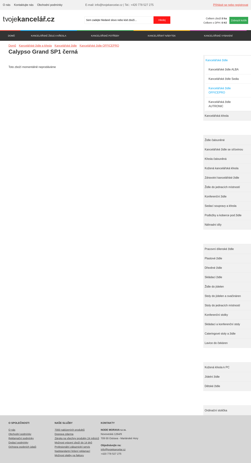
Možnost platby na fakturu (69, 455)
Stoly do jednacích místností (222, 305)
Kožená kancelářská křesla (221, 168)
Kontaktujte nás (23, 4)
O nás (6, 4)
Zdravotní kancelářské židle (222, 177)
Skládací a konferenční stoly (222, 324)
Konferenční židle (216, 196)
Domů (11, 35)
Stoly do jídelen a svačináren (223, 295)
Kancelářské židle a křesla (48, 35)
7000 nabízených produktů (70, 429)
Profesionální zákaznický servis (72, 446)
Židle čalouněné (215, 140)
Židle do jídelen (214, 286)
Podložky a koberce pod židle (223, 215)
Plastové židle (213, 258)
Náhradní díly (213, 224)
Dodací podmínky (18, 442)
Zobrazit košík (239, 20)
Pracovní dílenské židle (219, 248)
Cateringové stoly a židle (220, 333)
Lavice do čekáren (216, 343)
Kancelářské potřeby (105, 35)
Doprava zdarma (64, 434)
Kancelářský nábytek (162, 35)
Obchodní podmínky (49, 4)
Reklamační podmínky (21, 438)
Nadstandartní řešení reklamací (72, 451)
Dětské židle (212, 386)
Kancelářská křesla (217, 115)
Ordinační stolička (216, 410)
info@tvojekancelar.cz (113, 449)
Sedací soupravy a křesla (220, 205)
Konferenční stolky (216, 314)
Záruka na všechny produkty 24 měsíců (77, 438)
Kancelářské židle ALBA (224, 69)
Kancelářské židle (217, 60)
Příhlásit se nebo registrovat (230, 4)
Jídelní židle (212, 376)
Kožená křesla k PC (217, 367)
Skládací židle (213, 277)
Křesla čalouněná (216, 158)
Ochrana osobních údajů (22, 446)
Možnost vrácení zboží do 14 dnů (73, 442)
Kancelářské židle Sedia (224, 78)
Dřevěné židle (213, 267)
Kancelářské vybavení (218, 35)
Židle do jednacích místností (222, 187)
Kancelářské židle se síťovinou (224, 149)
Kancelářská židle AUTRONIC (220, 104)
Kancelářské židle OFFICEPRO (220, 90)
